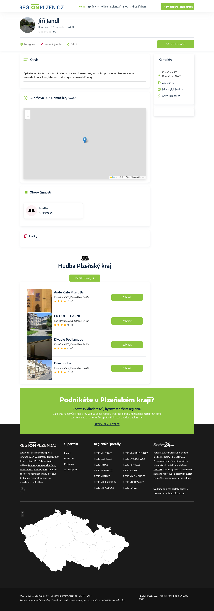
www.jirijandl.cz (50, 44)
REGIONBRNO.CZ (131, 464)
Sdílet (71, 44)
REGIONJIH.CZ (101, 464)
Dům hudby (62, 363)
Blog (125, 6)
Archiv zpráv (70, 469)
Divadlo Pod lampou (68, 339)
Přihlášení (69, 458)
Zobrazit (127, 297)
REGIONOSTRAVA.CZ (133, 482)
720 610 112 (168, 82)
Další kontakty (84, 278)
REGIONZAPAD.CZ (103, 459)
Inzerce (67, 453)
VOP (89, 595)
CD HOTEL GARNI (67, 316)
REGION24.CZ (130, 487)
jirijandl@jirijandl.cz (172, 89)
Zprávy (93, 6)
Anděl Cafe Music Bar (69, 292)
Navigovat (28, 44)
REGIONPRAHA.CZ (103, 470)
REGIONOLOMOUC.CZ (134, 476)
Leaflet (114, 177)
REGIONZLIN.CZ (131, 470)
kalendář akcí (26, 469)
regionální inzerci (39, 478)
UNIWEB (158, 469)
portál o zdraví (179, 489)
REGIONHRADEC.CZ (104, 487)
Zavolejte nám (175, 44)
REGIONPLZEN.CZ (103, 453)
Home (81, 6)
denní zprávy (26, 461)
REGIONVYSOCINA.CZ (134, 459)
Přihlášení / (171, 6)
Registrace (186, 6)
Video (104, 6)
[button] (85, 140)
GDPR (82, 595)
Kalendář (115, 6)
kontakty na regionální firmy (42, 465)
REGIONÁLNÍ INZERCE (107, 424)
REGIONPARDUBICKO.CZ (135, 453)
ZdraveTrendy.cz (176, 493)
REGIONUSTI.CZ (102, 476)
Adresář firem (138, 6)
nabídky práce (40, 469)
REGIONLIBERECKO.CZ (105, 482)
